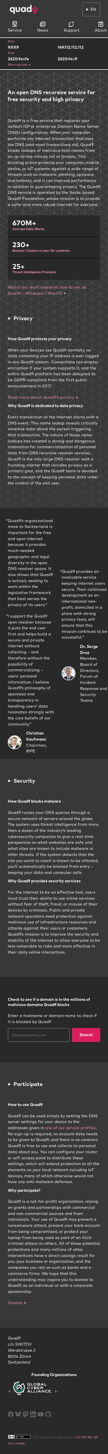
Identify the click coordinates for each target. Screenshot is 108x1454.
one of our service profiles (70, 1127)
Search (86, 1034)
